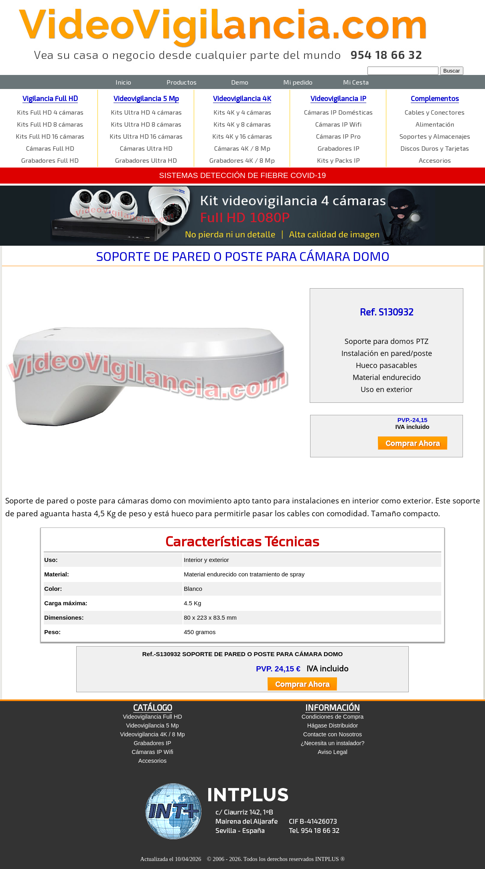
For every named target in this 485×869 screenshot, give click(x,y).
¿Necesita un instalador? (332, 743)
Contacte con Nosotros (332, 734)
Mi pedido (298, 82)
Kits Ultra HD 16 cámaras (146, 136)
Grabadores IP (338, 148)
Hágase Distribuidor (332, 725)
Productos (181, 82)
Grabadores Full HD (50, 160)
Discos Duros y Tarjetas (434, 148)
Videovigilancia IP (338, 98)
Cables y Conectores (435, 112)
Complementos (435, 98)
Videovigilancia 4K (242, 98)
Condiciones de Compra (332, 716)
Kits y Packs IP (338, 160)
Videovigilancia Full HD (152, 716)
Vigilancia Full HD (50, 98)
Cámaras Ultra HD (146, 148)
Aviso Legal (332, 752)
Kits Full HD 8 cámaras (50, 124)
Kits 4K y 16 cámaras (242, 136)
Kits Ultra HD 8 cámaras (146, 124)
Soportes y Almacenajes (435, 136)
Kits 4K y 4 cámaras (242, 112)
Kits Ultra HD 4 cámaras (146, 112)
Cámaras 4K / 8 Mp (242, 148)
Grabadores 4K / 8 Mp (242, 160)
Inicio (123, 82)
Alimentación (435, 124)
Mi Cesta (356, 82)
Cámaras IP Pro (338, 136)
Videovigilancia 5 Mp (146, 98)
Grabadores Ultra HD (146, 160)
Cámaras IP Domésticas (338, 112)
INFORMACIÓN (332, 707)
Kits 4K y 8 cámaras (242, 124)
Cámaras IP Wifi (338, 124)
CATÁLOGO (152, 707)
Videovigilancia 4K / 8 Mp (152, 734)
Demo (239, 82)
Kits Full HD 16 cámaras (50, 136)
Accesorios (435, 160)
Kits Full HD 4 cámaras (50, 112)
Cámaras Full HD (50, 148)
